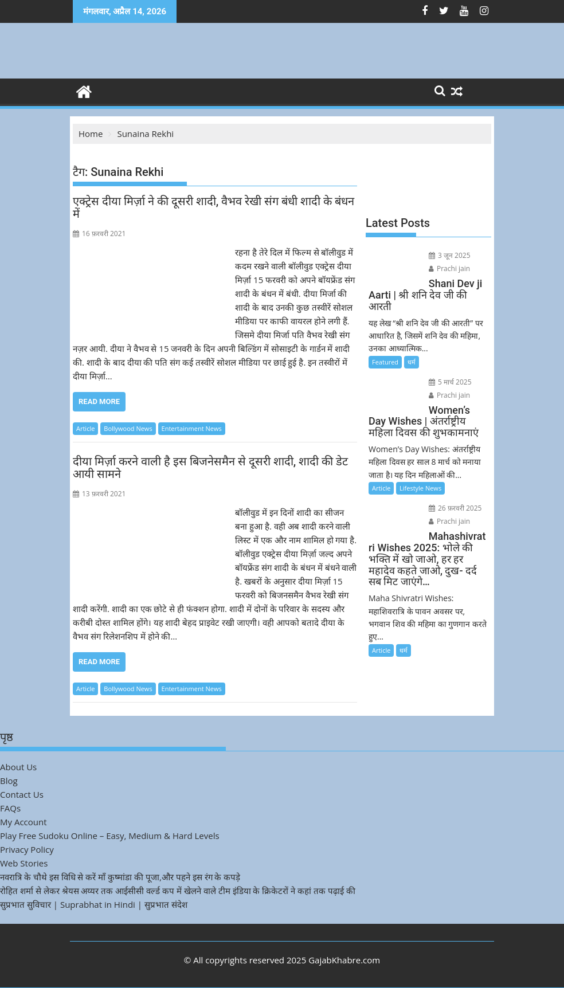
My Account (23, 822)
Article (85, 428)
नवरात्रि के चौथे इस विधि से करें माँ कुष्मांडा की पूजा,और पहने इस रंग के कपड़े (120, 877)
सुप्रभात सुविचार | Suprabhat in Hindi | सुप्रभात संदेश (93, 904)
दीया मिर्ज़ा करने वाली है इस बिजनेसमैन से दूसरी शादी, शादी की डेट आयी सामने (210, 467)
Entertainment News (192, 428)
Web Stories (24, 863)
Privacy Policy (27, 849)
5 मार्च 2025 (450, 382)
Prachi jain (449, 268)
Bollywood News (128, 428)
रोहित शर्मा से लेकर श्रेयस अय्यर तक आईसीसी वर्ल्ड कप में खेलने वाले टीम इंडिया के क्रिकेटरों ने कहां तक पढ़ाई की (177, 890)
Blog (9, 780)
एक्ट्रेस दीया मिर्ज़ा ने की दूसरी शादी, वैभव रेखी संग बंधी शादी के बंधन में (213, 207)
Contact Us (22, 794)
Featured (385, 362)
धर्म (412, 362)
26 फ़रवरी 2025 (455, 508)
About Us (18, 767)
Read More (99, 401)
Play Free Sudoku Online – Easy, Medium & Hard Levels (110, 835)
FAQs (10, 808)
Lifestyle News (420, 488)
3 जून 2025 (450, 255)
